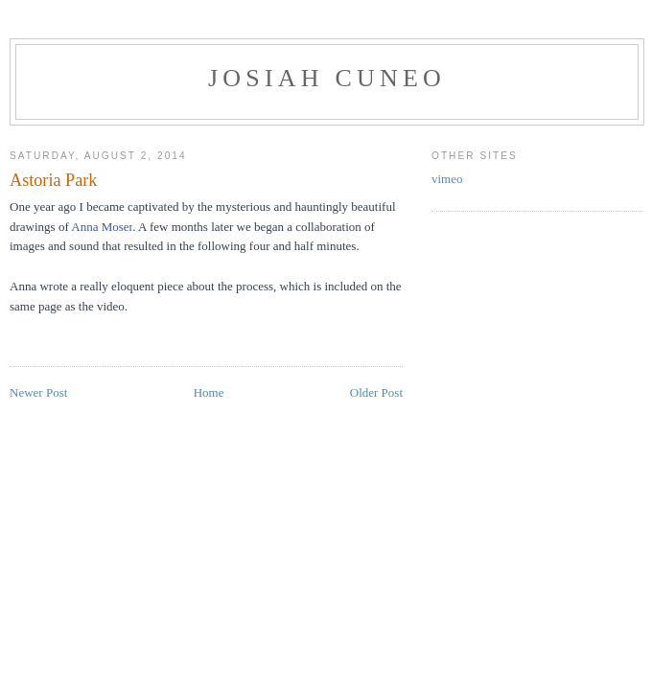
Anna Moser (101, 226)
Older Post (376, 392)
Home (209, 392)
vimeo (447, 179)
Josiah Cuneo (327, 78)
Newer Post (38, 392)
